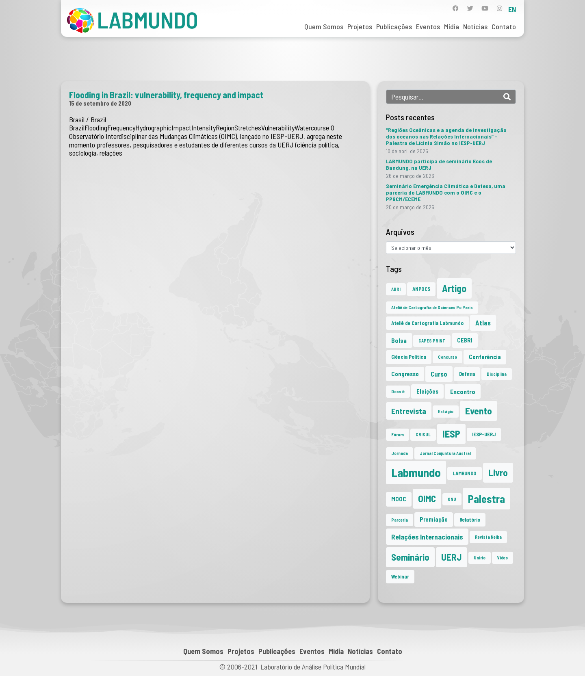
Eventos (428, 26)
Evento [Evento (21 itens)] (478, 410)
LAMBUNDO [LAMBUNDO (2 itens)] (465, 473)
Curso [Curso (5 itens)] (439, 374)
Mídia (451, 26)
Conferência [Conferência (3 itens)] (485, 356)
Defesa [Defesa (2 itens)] (467, 373)
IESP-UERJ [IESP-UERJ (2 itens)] (484, 434)
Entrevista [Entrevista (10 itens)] (408, 411)
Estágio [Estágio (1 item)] (445, 411)
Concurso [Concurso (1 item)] (447, 357)
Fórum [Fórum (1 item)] (397, 434)
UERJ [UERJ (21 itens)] (451, 557)
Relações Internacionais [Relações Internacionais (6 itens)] (427, 537)
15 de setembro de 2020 (100, 103)
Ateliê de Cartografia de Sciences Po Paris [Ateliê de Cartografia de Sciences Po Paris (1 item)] (432, 307)
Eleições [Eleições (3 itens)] (427, 391)
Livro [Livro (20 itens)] (498, 472)
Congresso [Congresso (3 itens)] (405, 373)
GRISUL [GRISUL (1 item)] (423, 434)
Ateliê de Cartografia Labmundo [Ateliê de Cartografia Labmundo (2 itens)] (427, 323)
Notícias (475, 26)
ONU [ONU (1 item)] (452, 499)
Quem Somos (323, 26)
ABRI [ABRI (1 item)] (396, 289)
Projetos (359, 26)
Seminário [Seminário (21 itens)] (410, 557)
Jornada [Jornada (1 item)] (399, 453)
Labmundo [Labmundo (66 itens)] (416, 472)
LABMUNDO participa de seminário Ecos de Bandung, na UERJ (439, 164)
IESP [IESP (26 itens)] (451, 434)
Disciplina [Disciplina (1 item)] (497, 374)
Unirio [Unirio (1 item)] (479, 557)
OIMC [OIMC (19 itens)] (427, 498)
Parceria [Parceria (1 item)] (399, 519)
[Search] (507, 97)
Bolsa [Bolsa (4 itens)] (399, 340)
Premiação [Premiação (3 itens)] (434, 519)
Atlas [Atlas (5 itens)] (483, 322)
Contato (504, 26)
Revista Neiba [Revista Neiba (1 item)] (488, 537)
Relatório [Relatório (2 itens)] (469, 519)
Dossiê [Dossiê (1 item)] (398, 391)
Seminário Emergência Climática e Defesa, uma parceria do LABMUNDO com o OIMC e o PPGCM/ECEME (445, 192)
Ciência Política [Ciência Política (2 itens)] (408, 356)
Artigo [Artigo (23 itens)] (454, 288)
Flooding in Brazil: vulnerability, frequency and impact (166, 94)
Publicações (394, 26)
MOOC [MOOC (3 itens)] (398, 499)
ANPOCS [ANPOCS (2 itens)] (421, 289)
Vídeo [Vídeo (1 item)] (502, 557)
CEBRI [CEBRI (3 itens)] (464, 340)
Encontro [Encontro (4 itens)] (462, 391)
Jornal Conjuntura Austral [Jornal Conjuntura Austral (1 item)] (445, 453)
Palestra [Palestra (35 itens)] (486, 498)
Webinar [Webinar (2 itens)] (400, 576)
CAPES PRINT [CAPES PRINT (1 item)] (431, 340)
